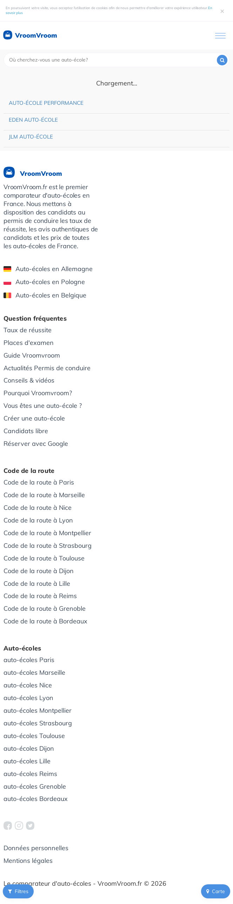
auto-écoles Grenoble (35, 786)
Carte (215, 891)
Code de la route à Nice (38, 508)
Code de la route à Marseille (44, 495)
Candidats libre (26, 431)
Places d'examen (29, 343)
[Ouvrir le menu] (220, 36)
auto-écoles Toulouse (34, 736)
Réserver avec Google (36, 444)
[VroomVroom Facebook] (8, 825)
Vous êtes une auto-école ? (43, 406)
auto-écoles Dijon (29, 748)
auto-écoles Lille (27, 761)
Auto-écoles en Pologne (44, 282)
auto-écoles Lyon (28, 698)
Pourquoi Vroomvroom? (38, 393)
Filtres (18, 891)
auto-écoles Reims (30, 774)
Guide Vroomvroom (32, 355)
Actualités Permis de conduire (47, 368)
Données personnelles (36, 848)
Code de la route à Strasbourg (48, 545)
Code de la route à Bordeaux (45, 621)
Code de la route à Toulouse (44, 558)
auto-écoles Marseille (34, 672)
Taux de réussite (28, 330)
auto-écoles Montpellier (38, 710)
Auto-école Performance (46, 103)
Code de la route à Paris (39, 482)
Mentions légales (28, 861)
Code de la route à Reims (40, 596)
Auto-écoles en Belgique (45, 295)
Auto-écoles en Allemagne (48, 269)
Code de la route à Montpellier (47, 533)
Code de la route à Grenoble (45, 608)
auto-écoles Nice (28, 685)
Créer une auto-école (34, 418)
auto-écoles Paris (29, 660)
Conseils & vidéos (29, 380)
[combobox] (116, 60)
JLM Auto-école (31, 136)
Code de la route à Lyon (38, 520)
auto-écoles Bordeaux (36, 799)
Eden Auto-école (33, 119)
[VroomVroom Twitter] (30, 825)
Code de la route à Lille (37, 583)
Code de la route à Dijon (39, 571)
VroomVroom (29, 35)
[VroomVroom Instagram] (19, 825)
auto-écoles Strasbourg (38, 723)
